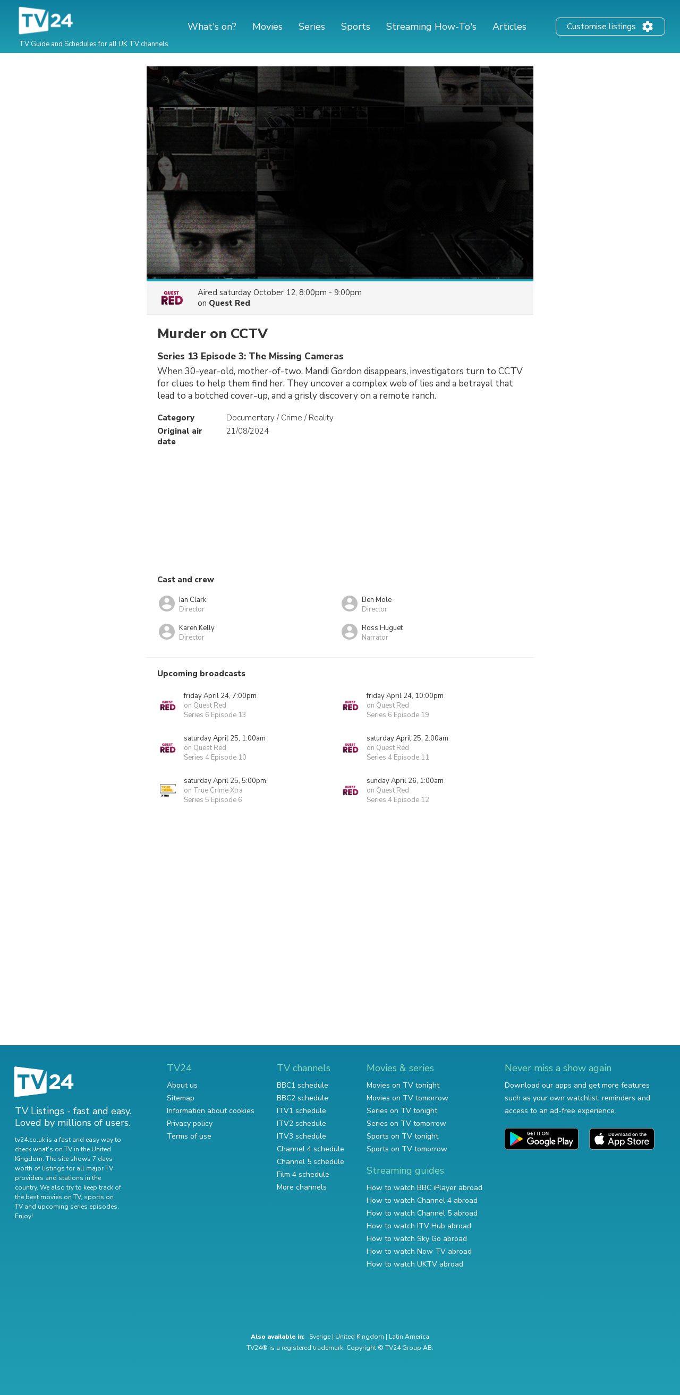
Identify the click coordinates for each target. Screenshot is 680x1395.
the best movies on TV (48, 1197)
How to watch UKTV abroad (415, 1264)
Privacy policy (189, 1123)
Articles (509, 26)
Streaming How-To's (431, 26)
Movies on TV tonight (403, 1085)
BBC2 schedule (302, 1098)
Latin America (409, 1336)
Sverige (319, 1336)
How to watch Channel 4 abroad (422, 1200)
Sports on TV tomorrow (407, 1149)
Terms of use (189, 1136)
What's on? (212, 26)
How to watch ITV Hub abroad (419, 1226)
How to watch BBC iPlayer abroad (424, 1188)
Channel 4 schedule (310, 1149)
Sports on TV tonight (402, 1136)
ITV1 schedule (301, 1111)
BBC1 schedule (302, 1085)
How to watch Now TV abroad (419, 1251)
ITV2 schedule (301, 1123)
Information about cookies (210, 1111)
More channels (302, 1187)
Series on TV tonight (402, 1111)
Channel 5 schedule (310, 1162)
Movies (267, 26)
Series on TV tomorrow (406, 1123)
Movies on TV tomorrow (407, 1098)
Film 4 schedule (303, 1174)
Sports (355, 26)
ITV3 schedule (301, 1136)
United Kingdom (359, 1336)
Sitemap (180, 1098)
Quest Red (229, 303)
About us (182, 1085)
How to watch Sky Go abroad (417, 1239)
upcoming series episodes (77, 1206)
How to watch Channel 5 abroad (422, 1213)
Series (312, 26)
